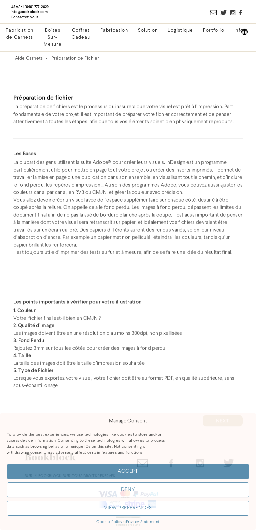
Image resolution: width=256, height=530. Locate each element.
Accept (128, 471)
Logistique (180, 30)
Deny (128, 489)
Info (239, 30)
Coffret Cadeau (81, 34)
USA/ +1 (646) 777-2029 (30, 7)
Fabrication (114, 30)
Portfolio (213, 30)
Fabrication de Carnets (19, 34)
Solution (148, 30)
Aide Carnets (29, 58)
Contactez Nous (25, 17)
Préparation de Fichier (75, 58)
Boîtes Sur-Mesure (53, 37)
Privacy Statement (143, 522)
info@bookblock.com (29, 12)
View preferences (128, 508)
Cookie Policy (109, 522)
